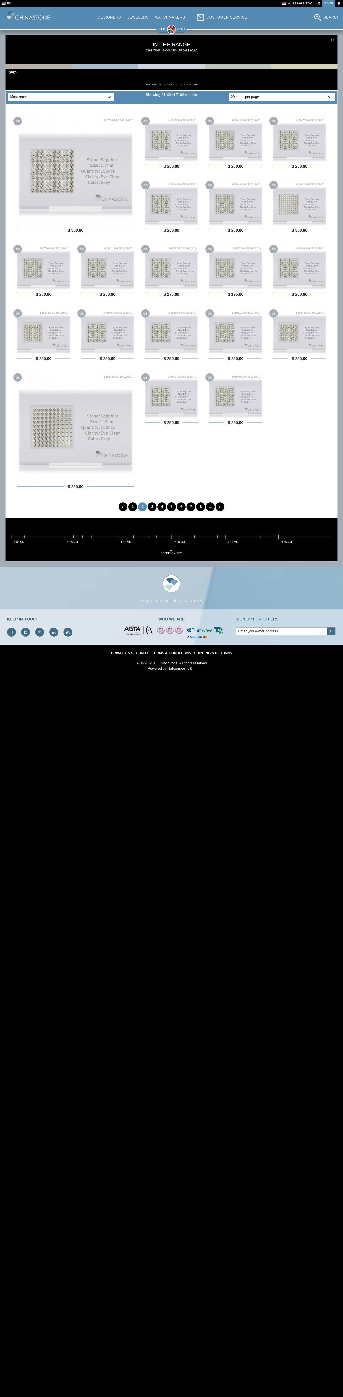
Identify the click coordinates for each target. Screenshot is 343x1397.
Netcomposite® (179, 1391)
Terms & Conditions (171, 1376)
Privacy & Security (130, 1376)
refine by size (172, 1275)
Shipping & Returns (213, 1376)
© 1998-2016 (147, 1386)
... (333, 243)
